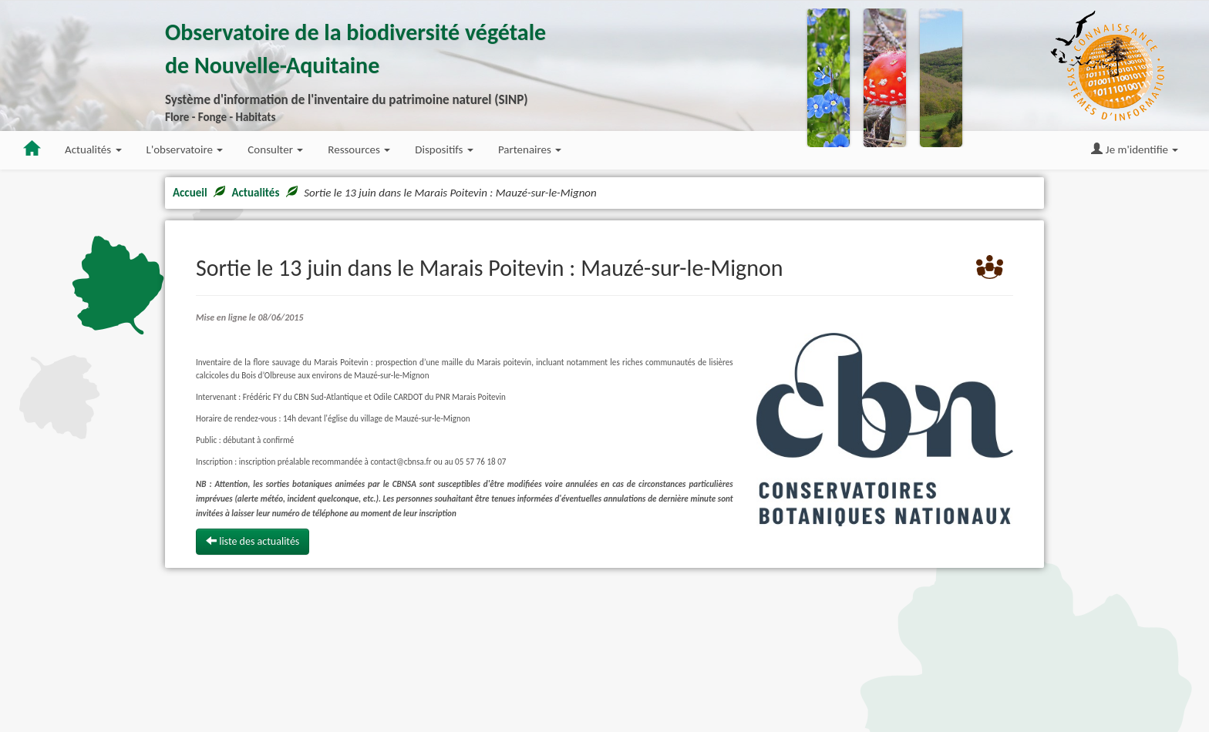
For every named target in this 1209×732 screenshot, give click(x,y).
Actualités (255, 193)
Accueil (190, 193)
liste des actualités (252, 541)
